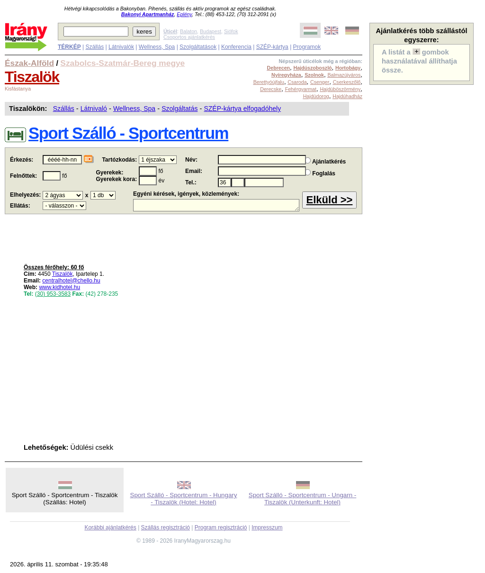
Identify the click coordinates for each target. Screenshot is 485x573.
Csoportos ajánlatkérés (189, 37)
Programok (307, 47)
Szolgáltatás (180, 108)
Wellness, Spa (157, 47)
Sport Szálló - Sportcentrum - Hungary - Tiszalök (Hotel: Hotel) (183, 498)
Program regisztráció (221, 527)
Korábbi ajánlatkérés (110, 527)
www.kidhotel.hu (59, 287)
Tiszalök (32, 76)
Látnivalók (121, 47)
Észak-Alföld (29, 63)
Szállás (94, 47)
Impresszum (266, 527)
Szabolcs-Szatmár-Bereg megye (122, 63)
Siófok (231, 31)
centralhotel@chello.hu (71, 280)
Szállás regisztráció (165, 527)
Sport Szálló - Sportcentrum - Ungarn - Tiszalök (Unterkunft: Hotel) (302, 498)
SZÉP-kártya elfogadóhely (242, 108)
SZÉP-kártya (272, 47)
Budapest (210, 31)
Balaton (188, 31)
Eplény (184, 14)
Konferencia (236, 47)
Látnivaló (94, 108)
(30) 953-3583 (53, 294)
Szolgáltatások (198, 47)
